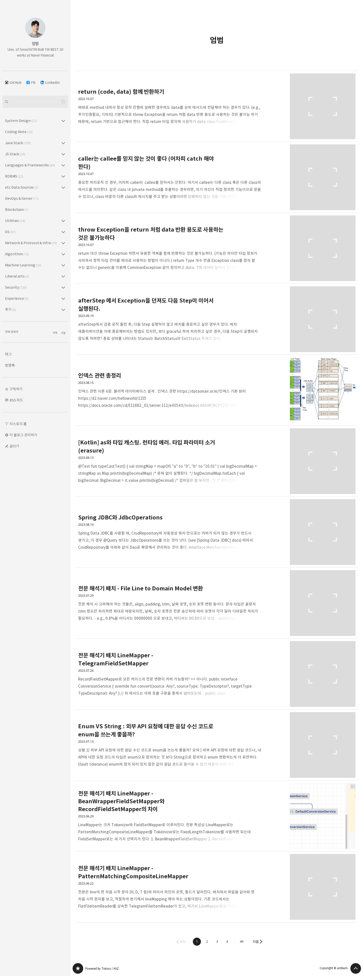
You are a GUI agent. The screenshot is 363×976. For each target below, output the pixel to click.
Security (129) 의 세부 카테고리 (63, 287)
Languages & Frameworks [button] (30, 165)
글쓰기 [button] (14, 446)
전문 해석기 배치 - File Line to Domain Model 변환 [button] (217, 603)
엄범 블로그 (78, 968)
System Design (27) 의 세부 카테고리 (63, 120)
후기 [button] (10, 309)
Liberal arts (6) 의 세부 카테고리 (63, 276)
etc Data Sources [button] (21, 187)
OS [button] (10, 231)
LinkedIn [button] (50, 82)
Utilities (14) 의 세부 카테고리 (63, 220)
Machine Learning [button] (23, 265)
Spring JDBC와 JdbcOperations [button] (217, 532)
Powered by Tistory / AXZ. (102, 968)
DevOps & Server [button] (22, 198)
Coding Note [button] (19, 131)
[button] (197, 942)
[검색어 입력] (35, 102)
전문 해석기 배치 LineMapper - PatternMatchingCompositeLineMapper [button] (217, 887)
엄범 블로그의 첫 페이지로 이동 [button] (35, 35)
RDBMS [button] (14, 176)
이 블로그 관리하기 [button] (23, 435)
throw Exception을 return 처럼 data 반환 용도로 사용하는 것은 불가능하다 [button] (217, 248)
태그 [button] (8, 354)
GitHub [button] (13, 82)
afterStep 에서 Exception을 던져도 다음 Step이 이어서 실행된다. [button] (217, 319)
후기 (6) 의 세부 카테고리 (63, 309)
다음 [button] (256, 941)
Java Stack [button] (18, 142)
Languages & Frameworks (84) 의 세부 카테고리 (63, 165)
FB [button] (31, 82)
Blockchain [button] (16, 209)
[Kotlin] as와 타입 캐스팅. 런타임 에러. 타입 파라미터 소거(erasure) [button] (217, 461)
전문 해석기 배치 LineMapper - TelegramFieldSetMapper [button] (217, 674)
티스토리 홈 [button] (18, 423)
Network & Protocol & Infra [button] (31, 242)
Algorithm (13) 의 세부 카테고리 (63, 254)
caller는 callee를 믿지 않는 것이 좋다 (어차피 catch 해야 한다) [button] (217, 177)
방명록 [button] (10, 365)
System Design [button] (21, 120)
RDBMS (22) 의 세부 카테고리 (63, 176)
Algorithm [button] (17, 254)
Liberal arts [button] (17, 276)
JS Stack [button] (15, 154)
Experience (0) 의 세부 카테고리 (63, 298)
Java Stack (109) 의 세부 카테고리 (63, 142)
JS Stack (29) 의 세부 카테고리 (63, 154)
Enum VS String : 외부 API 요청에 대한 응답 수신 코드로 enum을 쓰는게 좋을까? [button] (217, 745)
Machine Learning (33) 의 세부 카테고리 (63, 265)
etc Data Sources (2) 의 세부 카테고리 (63, 187)
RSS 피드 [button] (16, 400)
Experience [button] (16, 298)
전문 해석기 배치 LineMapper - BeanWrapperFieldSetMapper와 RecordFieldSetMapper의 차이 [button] (217, 816)
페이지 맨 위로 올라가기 (356, 968)
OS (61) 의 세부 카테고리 (63, 231)
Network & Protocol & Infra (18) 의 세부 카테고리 (63, 242)
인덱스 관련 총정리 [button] (217, 390)
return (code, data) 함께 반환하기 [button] (217, 106)
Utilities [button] (15, 220)
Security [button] (16, 287)
